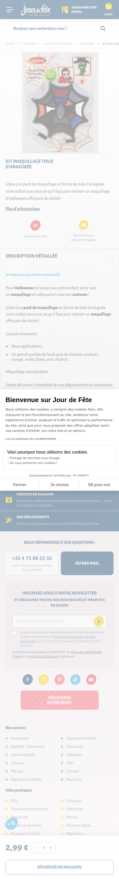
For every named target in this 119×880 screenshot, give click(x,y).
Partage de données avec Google (35, 458)
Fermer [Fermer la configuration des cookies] (20, 485)
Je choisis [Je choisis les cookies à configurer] (59, 485)
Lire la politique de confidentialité (30, 439)
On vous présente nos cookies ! (33, 463)
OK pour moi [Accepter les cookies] (99, 485)
